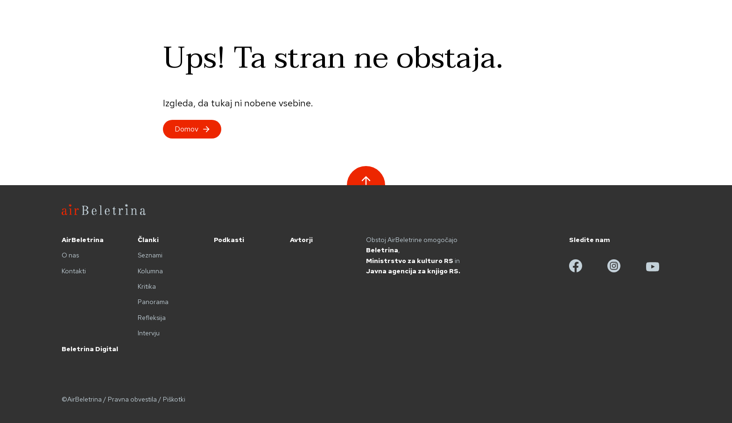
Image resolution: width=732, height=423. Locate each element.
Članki (148, 240)
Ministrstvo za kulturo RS (409, 261)
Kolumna (150, 271)
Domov (192, 129)
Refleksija (152, 317)
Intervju (149, 333)
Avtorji (301, 240)
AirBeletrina (83, 240)
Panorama (153, 302)
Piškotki (174, 399)
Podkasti (229, 240)
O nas (70, 255)
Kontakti (74, 271)
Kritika (147, 286)
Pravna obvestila (132, 399)
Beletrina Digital (90, 349)
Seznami (150, 255)
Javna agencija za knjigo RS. (413, 271)
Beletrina (382, 250)
